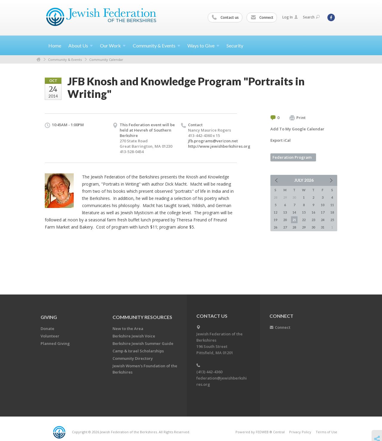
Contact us (225, 17)
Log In (290, 17)
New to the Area (128, 328)
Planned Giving (55, 343)
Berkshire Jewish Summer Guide (143, 343)
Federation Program (292, 157)
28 (294, 227)
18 (332, 212)
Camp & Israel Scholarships (138, 351)
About (80, 45)
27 (285, 227)
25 (332, 220)
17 (322, 212)
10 (322, 205)
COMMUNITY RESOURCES (142, 317)
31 (322, 227)
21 (294, 220)
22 (304, 220)
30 (313, 227)
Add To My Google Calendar (297, 129)
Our (113, 45)
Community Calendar (106, 59)
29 (304, 227)
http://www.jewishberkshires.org (219, 146)
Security (235, 45)
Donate (47, 328)
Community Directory (133, 358)
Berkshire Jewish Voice (134, 336)
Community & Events (65, 59)
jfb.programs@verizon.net (213, 141)
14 (294, 212)
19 (275, 220)
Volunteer (50, 336)
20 (285, 220)
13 (285, 212)
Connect (262, 17)
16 (313, 212)
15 (304, 212)
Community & (156, 45)
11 (332, 205)
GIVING (49, 317)
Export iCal (280, 140)
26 (275, 227)
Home (54, 45)
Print (297, 118)
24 (322, 220)
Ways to (203, 45)
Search (311, 17)
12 (275, 212)
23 (313, 220)
